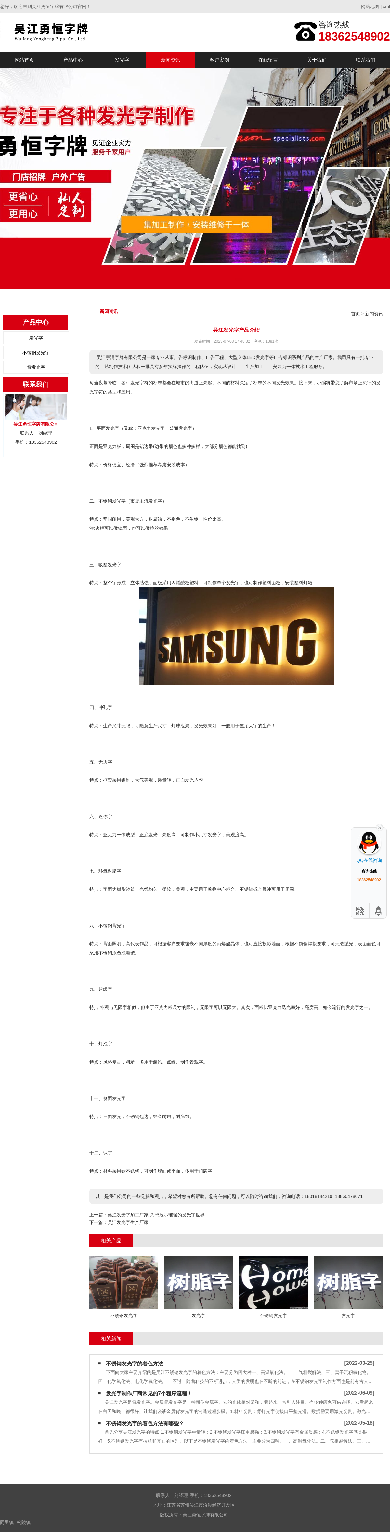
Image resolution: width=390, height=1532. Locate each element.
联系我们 (365, 60)
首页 (355, 313)
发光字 (122, 60)
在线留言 (268, 60)
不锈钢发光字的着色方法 (134, 1363)
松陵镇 (24, 1522)
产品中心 (73, 60)
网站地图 (370, 6)
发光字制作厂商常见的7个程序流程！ (149, 1393)
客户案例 (219, 60)
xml (386, 6)
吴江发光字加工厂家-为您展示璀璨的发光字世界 (156, 1214)
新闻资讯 (170, 60)
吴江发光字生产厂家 (128, 1222)
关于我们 (317, 60)
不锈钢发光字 (36, 352)
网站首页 (24, 60)
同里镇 (7, 1522)
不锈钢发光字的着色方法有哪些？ (145, 1423)
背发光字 (36, 367)
